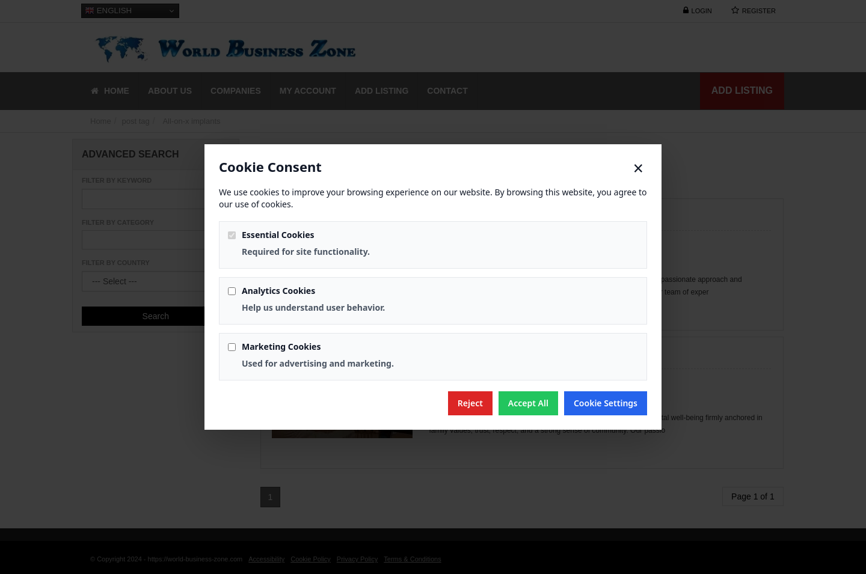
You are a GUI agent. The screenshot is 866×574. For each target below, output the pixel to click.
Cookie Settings (605, 403)
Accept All (528, 403)
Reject (470, 403)
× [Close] (638, 168)
